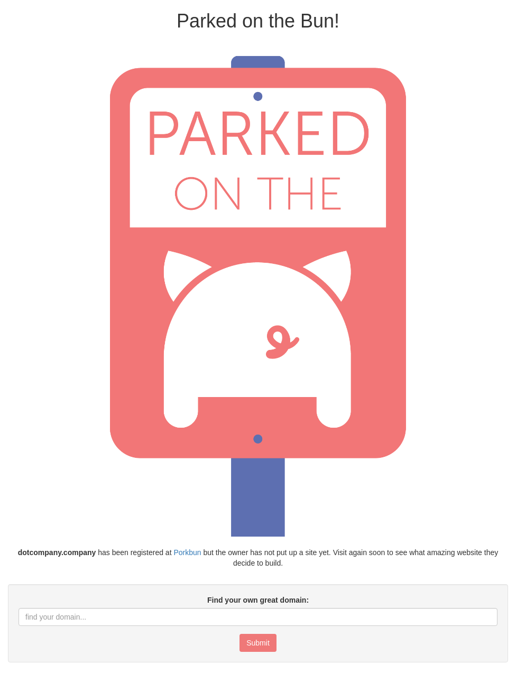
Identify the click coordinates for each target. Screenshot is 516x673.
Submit (258, 643)
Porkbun (187, 552)
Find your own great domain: (258, 600)
